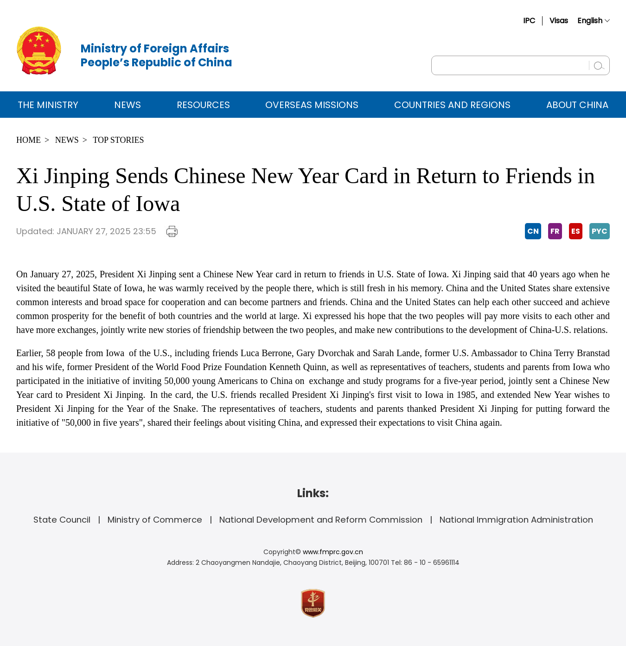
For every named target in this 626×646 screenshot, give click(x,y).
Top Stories (118, 140)
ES (575, 231)
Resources (203, 104)
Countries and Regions (452, 104)
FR (555, 231)
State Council (61, 519)
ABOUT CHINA (577, 104)
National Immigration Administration (516, 519)
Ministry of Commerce (155, 519)
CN (533, 231)
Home (28, 140)
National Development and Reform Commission (320, 519)
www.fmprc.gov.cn (333, 551)
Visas (558, 20)
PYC (599, 231)
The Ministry (48, 104)
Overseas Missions (311, 104)
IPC (529, 20)
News (127, 104)
